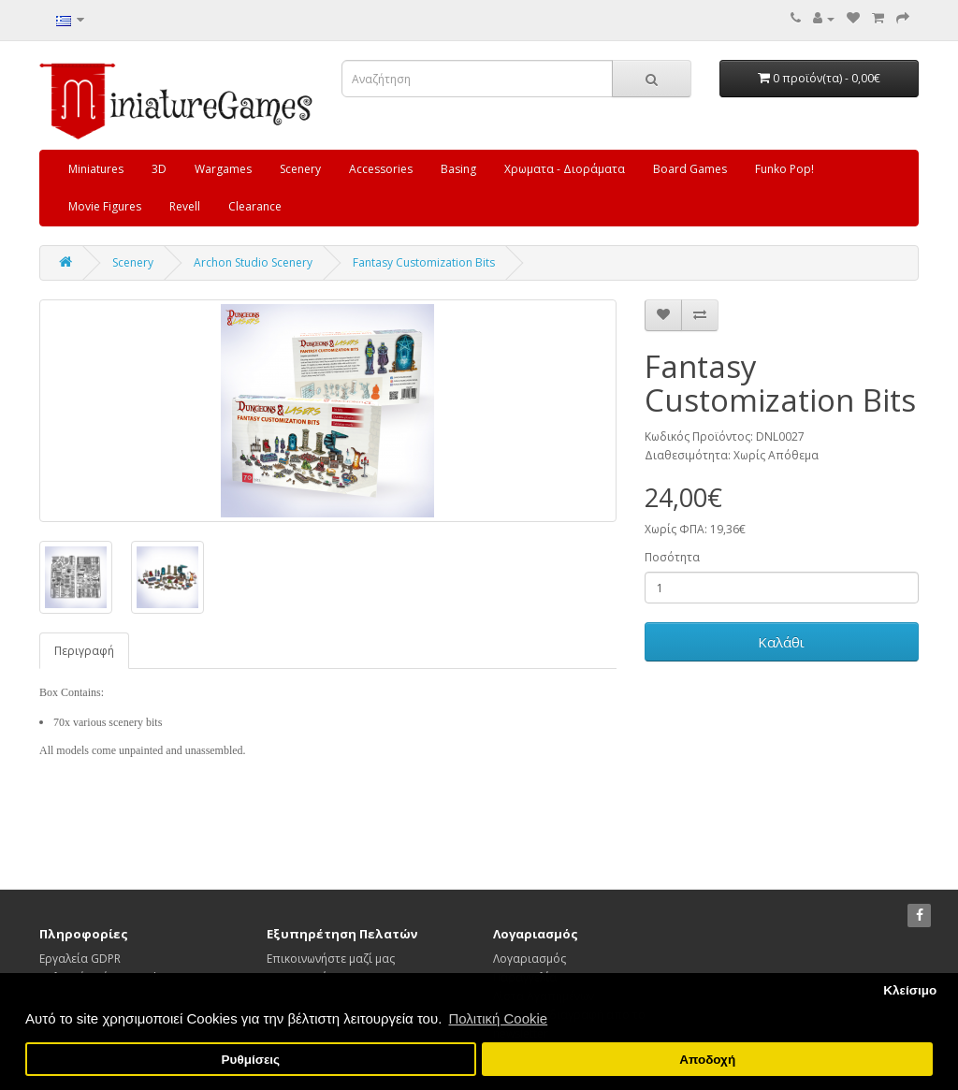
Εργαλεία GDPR (80, 958)
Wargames (223, 169)
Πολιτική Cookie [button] (497, 1018)
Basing (458, 169)
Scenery (300, 169)
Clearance (255, 206)
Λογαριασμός (529, 958)
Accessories (381, 169)
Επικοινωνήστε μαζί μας (331, 958)
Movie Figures (104, 206)
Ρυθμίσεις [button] (251, 1060)
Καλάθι (781, 641)
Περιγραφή (84, 651)
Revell (184, 206)
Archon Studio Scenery (253, 262)
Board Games (690, 169)
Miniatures (95, 169)
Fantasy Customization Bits (424, 262)
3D (159, 169)
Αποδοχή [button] (707, 1060)
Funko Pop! (784, 169)
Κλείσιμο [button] (909, 990)
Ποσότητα (672, 557)
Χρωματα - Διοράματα (564, 169)
